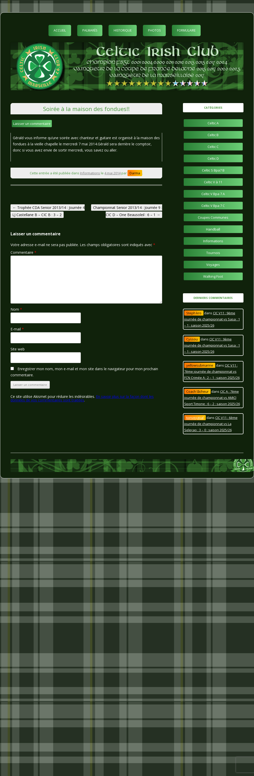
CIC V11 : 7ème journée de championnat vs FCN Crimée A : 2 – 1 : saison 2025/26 (212, 371)
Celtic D (213, 158)
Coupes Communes (213, 217)
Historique (123, 30)
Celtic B (213, 135)
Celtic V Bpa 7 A (213, 194)
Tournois (213, 252)
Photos (154, 30)
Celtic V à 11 (213, 182)
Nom (16, 309)
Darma (135, 173)
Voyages (213, 264)
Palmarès (89, 30)
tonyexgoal (195, 417)
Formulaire (186, 30)
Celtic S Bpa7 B (213, 170)
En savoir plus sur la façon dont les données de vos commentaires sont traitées (82, 398)
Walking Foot (213, 276)
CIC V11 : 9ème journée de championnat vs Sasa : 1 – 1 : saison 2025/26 (212, 319)
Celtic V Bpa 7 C (213, 205)
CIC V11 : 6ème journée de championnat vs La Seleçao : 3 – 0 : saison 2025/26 (211, 423)
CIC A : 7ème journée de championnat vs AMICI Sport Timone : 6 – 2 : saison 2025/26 (212, 397)
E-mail (17, 329)
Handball (213, 229)
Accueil (60, 30)
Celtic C (213, 146)
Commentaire (23, 252)
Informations (90, 173)
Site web (18, 349)
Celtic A (213, 123)
